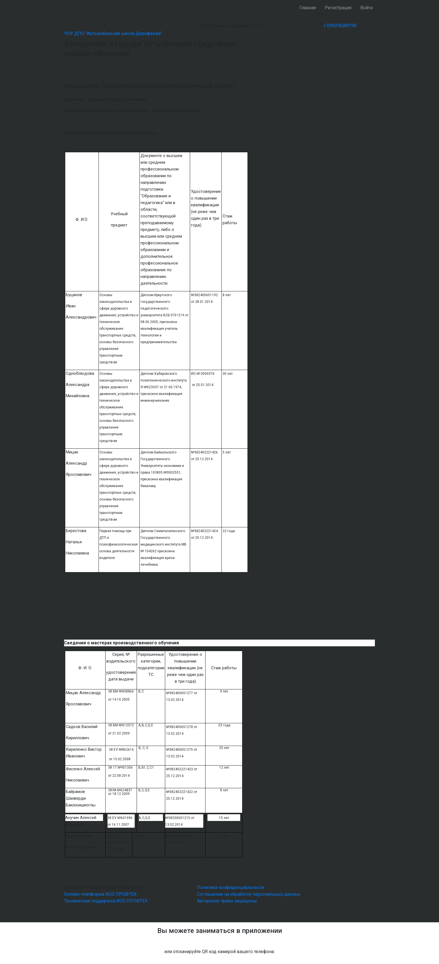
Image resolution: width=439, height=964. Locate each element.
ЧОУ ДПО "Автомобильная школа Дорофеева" (113, 33)
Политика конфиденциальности (230, 887)
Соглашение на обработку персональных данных (248, 894)
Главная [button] (307, 7)
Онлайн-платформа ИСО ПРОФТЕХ (100, 894)
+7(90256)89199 (339, 25)
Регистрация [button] (338, 7)
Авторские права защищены (227, 901)
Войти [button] (366, 7)
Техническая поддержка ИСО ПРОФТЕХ (106, 901)
